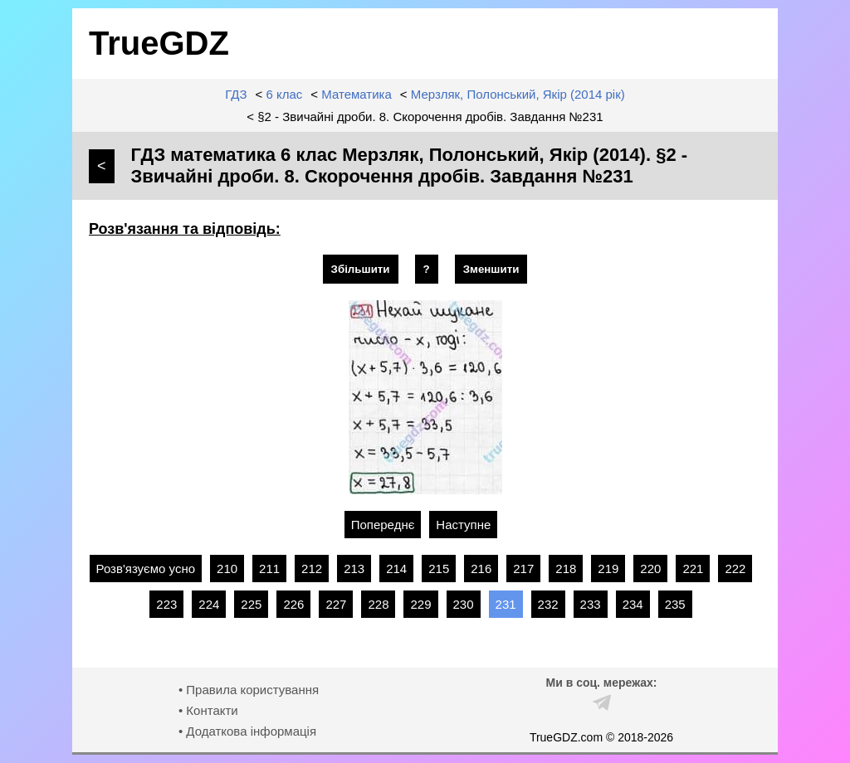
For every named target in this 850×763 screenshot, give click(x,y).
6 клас (284, 94)
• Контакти (208, 710)
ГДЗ (236, 94)
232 (548, 604)
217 (523, 568)
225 (251, 604)
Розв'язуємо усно (146, 568)
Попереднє (383, 525)
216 (481, 568)
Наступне (463, 525)
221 (692, 568)
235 (675, 604)
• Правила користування (248, 690)
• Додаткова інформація (247, 731)
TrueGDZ (159, 43)
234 (633, 604)
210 (227, 568)
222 (735, 568)
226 (293, 604)
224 (208, 604)
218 (565, 568)
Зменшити (491, 269)
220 (650, 568)
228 (378, 604)
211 (269, 568)
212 (311, 568)
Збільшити (360, 269)
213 (354, 568)
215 (438, 568)
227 (335, 604)
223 (166, 604)
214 (396, 568)
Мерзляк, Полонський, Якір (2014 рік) (518, 94)
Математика (356, 94)
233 (590, 604)
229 (420, 604)
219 (608, 568)
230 (463, 604)
